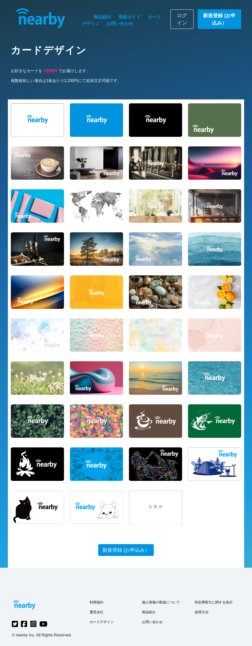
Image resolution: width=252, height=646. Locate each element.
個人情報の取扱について (161, 602)
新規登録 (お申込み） (219, 19)
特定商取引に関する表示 (214, 602)
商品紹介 (103, 17)
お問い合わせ (120, 23)
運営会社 (96, 612)
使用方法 (201, 612)
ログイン (182, 19)
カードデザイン (102, 622)
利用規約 (96, 602)
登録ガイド (130, 17)
